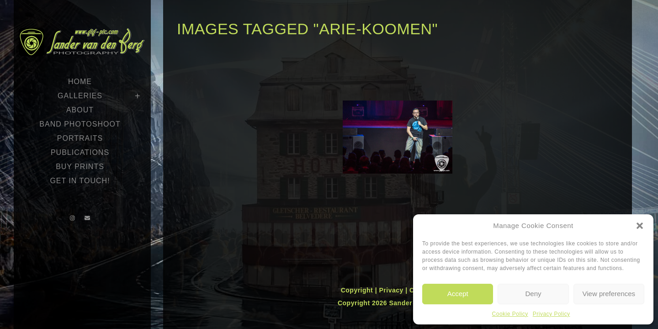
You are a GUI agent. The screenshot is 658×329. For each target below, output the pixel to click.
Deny (533, 293)
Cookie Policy (510, 314)
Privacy (392, 290)
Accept (457, 293)
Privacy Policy (551, 314)
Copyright (358, 290)
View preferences (609, 293)
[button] (639, 225)
